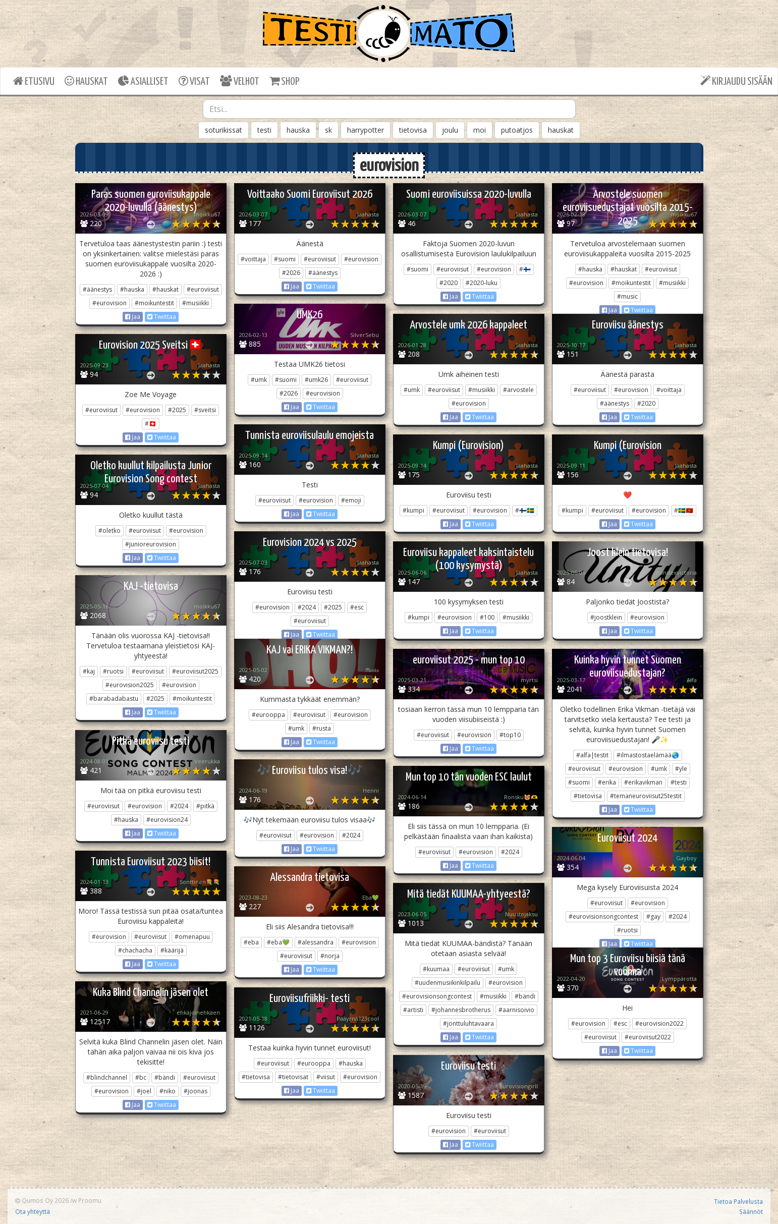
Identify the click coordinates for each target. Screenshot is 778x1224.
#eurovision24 (167, 819)
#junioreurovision (150, 544)
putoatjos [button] (517, 130)
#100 (487, 617)
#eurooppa (268, 714)
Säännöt (751, 1211)
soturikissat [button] (223, 130)
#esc (357, 607)
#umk (259, 379)
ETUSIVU (33, 81)
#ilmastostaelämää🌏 (648, 755)
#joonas (195, 1091)
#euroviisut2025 (195, 671)
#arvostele (518, 389)
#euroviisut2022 (648, 1037)
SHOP (284, 81)
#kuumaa (436, 969)
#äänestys (97, 289)
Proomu (89, 1200)
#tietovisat (293, 1077)
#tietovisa (588, 796)
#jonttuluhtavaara (468, 1023)
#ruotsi (113, 671)
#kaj (89, 671)
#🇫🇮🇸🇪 (524, 510)
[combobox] (389, 109)
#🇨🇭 (150, 423)
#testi (679, 782)
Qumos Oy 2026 (42, 1200)
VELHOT (239, 81)
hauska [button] (298, 130)
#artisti (413, 1010)
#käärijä (172, 950)
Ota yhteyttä (32, 1211)
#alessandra (316, 942)
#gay (653, 916)
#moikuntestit (154, 303)
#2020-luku (481, 283)
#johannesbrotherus (460, 1010)
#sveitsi (205, 410)
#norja (330, 956)
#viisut (325, 1077)
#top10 (510, 735)
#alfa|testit (592, 755)
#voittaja (253, 259)
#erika (607, 782)
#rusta (321, 728)
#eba (251, 942)
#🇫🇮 (525, 269)
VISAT (194, 81)
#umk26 (316, 379)
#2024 (307, 607)
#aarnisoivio (516, 1010)
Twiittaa (161, 316)
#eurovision (109, 303)
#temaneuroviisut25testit (646, 796)
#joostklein (606, 617)
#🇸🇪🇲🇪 (683, 510)
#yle (681, 768)
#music (627, 296)
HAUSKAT (86, 81)
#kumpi (413, 510)
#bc (140, 1077)
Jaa (132, 316)
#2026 (291, 272)
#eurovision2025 (129, 685)
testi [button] (264, 130)
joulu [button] (450, 130)
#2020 (448, 283)
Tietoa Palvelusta (738, 1201)
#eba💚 (278, 942)
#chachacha (135, 950)
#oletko (109, 530)
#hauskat (165, 289)
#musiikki (195, 303)
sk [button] (328, 130)
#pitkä (205, 806)
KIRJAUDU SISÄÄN (736, 81)
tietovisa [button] (413, 130)
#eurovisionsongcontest (603, 916)
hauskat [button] (561, 130)
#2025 (177, 410)
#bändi (525, 996)
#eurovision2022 (659, 1023)
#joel (144, 1091)
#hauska (132, 289)
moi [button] (479, 130)
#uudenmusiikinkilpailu (447, 982)
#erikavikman (643, 782)
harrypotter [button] (365, 130)
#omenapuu (192, 936)
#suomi (285, 259)
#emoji (351, 500)
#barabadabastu (113, 698)
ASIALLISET (143, 81)
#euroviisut (203, 289)
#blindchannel (106, 1077)
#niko (167, 1091)
